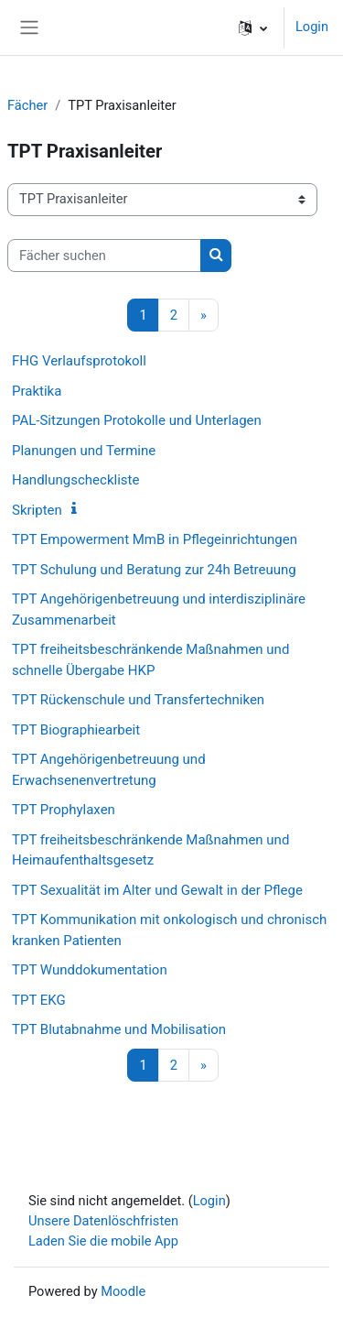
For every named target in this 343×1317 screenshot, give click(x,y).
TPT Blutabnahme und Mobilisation (119, 1029)
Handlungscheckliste (75, 480)
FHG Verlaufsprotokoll (79, 361)
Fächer (27, 105)
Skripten (37, 510)
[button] (253, 27)
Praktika (36, 391)
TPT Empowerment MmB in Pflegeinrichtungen (154, 539)
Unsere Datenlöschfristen (103, 1221)
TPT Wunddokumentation (89, 970)
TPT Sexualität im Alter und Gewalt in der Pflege (157, 890)
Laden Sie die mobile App (103, 1241)
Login (311, 26)
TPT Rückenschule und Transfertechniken (138, 699)
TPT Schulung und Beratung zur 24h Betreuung (154, 569)
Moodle (123, 1291)
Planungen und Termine (83, 450)
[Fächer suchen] (104, 255)
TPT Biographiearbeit (76, 730)
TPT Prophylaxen (63, 809)
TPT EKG (39, 1000)
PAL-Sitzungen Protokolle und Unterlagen (137, 420)
